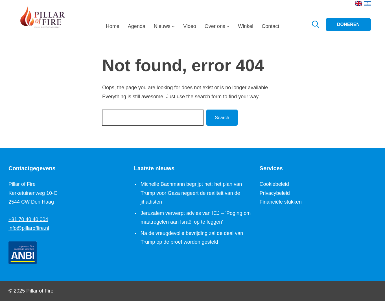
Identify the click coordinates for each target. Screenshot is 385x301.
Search (222, 117)
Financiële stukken (281, 202)
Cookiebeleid (274, 184)
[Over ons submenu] (227, 28)
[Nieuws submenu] (173, 28)
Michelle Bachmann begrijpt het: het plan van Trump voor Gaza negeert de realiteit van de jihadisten (191, 193)
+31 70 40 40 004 (28, 219)
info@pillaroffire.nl (28, 228)
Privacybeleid (275, 193)
